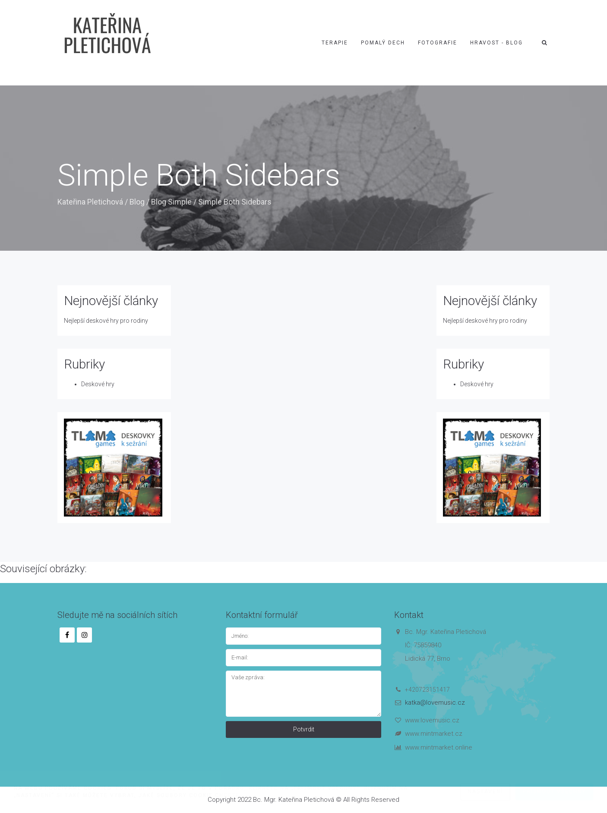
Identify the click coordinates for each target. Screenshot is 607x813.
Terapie (335, 43)
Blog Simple (171, 201)
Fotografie (437, 43)
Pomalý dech (383, 43)
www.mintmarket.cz (433, 733)
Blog (137, 201)
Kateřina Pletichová (90, 201)
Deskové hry (97, 384)
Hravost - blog (496, 43)
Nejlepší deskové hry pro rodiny (106, 320)
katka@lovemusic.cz (435, 702)
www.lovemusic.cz (432, 720)
